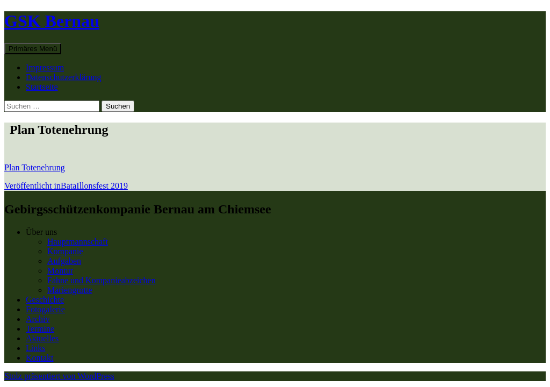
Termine (40, 328)
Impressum (45, 67)
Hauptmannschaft (77, 241)
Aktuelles (42, 338)
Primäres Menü (33, 49)
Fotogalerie (45, 309)
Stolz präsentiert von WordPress (59, 376)
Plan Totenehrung (34, 167)
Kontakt (40, 357)
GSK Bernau (51, 21)
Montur (60, 270)
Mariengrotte (69, 290)
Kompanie (65, 251)
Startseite (42, 86)
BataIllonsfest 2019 (66, 185)
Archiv (37, 319)
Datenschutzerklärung (63, 77)
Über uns (41, 231)
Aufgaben (64, 261)
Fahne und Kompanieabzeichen (101, 280)
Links (35, 348)
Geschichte (45, 299)
